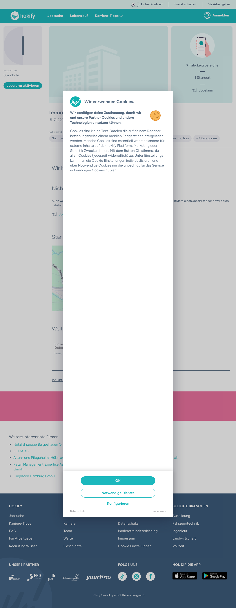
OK (118, 481)
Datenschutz (77, 511)
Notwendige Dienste (118, 493)
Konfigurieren (118, 503)
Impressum (159, 511)
